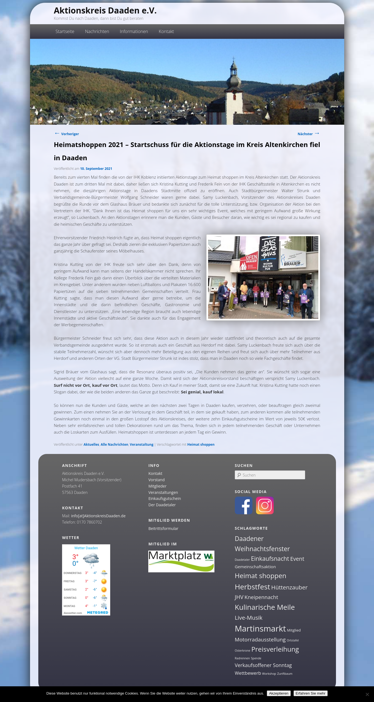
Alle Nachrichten (114, 444)
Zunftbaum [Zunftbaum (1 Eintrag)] (284, 674)
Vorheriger (66, 134)
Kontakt (166, 31)
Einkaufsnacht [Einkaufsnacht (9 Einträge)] (270, 558)
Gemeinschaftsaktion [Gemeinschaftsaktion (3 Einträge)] (255, 566)
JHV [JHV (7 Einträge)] (239, 597)
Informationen (134, 31)
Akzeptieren (278, 693)
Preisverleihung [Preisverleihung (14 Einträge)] (275, 649)
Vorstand (156, 479)
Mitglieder (157, 486)
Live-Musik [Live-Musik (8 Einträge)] (249, 617)
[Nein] (367, 694)
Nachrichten (97, 31)
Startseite (65, 31)
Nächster (309, 134)
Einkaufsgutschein (164, 498)
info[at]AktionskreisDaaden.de (98, 515)
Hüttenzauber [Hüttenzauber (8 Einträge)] (289, 587)
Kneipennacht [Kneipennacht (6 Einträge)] (261, 597)
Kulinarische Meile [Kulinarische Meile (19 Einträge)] (265, 607)
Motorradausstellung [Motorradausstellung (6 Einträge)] (260, 639)
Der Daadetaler (162, 504)
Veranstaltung (141, 444)
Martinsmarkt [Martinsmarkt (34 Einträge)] (260, 628)
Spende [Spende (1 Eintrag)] (256, 658)
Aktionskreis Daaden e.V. (105, 10)
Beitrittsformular (163, 528)
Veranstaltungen (163, 492)
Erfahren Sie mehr (310, 693)
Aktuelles (91, 444)
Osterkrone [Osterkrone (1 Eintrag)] (242, 650)
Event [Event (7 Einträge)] (297, 558)
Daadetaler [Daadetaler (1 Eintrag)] (242, 560)
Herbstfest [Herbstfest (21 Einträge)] (252, 587)
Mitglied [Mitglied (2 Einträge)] (294, 630)
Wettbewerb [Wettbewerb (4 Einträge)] (248, 673)
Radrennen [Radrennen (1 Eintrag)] (242, 658)
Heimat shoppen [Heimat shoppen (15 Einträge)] (260, 575)
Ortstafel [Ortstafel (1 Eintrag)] (293, 640)
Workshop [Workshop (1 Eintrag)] (269, 674)
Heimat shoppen (201, 444)
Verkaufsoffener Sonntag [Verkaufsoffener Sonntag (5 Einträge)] (263, 665)
